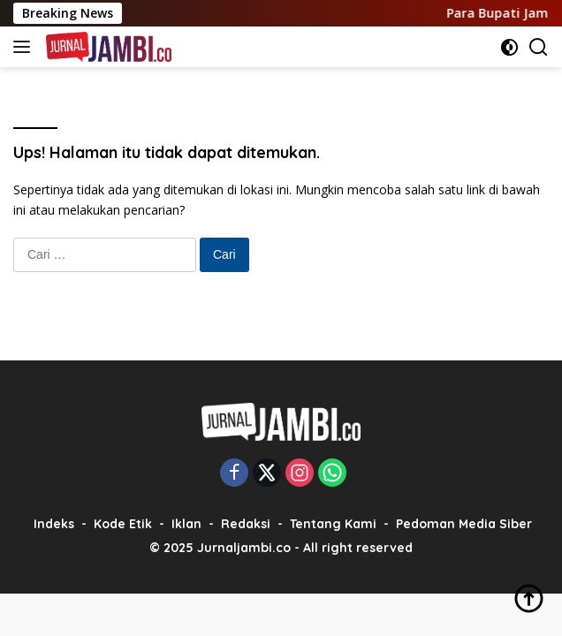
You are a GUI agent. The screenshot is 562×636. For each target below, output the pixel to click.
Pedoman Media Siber (464, 524)
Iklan (186, 524)
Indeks (54, 524)
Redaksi (245, 524)
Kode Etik (123, 524)
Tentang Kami (333, 524)
